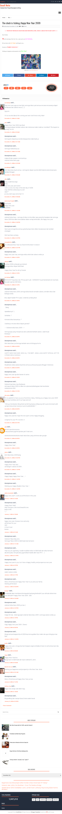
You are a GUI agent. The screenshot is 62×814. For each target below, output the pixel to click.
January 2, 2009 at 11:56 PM (11, 639)
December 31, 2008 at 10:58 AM (12, 196)
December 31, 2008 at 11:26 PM (12, 489)
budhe (6, 643)
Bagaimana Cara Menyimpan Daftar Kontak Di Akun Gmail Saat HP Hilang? (24, 783)
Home (3, 808)
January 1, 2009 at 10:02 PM (11, 586)
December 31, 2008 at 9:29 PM (12, 448)
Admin (6, 452)
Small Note (5, 5)
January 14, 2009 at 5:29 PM (11, 701)
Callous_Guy (8, 686)
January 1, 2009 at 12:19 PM (11, 555)
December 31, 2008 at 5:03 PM (12, 367)
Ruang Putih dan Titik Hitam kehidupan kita (19, 751)
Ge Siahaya (7, 102)
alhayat (6, 261)
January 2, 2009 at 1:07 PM (11, 617)
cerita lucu (43, 799)
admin (5, 85)
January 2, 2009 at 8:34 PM (11, 627)
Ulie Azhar (7, 395)
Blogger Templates (35, 812)
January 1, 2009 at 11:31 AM (11, 543)
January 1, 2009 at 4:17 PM (11, 575)
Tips (34, 799)
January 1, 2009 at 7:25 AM (11, 514)
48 (21, 26)
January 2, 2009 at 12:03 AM (11, 598)
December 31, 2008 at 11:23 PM (12, 469)
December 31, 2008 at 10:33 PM (12, 457)
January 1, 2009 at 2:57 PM (11, 565)
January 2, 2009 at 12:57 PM (11, 608)
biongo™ (7, 590)
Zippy (6, 655)
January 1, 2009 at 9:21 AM (11, 532)
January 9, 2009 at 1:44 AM (11, 691)
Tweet (7, 75)
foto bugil (49, 799)
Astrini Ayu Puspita (9, 201)
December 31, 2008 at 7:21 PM (12, 391)
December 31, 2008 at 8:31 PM (12, 422)
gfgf (6, 426)
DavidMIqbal (8, 167)
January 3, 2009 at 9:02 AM (11, 662)
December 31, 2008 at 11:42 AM (12, 210)
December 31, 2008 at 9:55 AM (12, 132)
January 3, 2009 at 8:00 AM (11, 650)
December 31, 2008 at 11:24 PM (12, 479)
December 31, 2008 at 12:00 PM (12, 222)
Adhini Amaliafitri (9, 493)
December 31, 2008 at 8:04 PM (12, 409)
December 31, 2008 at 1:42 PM (12, 257)
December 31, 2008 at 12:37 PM (12, 238)
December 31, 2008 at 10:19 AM (12, 151)
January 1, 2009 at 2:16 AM (11, 498)
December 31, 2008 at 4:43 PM (12, 346)
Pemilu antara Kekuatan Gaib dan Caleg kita (19, 742)
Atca (6, 122)
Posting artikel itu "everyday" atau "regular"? (19, 759)
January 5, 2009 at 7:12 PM (11, 682)
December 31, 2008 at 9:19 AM (12, 118)
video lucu (55, 799)
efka (6, 179)
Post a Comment (7, 705)
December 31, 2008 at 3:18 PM (12, 300)
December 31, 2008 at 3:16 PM (12, 284)
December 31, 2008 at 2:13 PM (12, 273)
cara (37, 799)
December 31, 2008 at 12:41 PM (12, 247)
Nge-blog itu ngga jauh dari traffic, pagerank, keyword (21, 725)
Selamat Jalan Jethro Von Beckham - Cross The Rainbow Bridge (21, 785)
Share (19, 75)
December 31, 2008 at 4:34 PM (12, 336)
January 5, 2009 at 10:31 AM (11, 672)
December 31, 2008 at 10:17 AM (12, 141)
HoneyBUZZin (8, 242)
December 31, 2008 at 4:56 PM (12, 358)
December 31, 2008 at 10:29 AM (12, 163)
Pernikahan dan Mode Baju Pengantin (17, 734)
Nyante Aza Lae (9, 666)
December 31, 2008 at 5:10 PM (12, 377)
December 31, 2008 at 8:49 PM (12, 438)
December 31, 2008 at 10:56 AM (12, 175)
